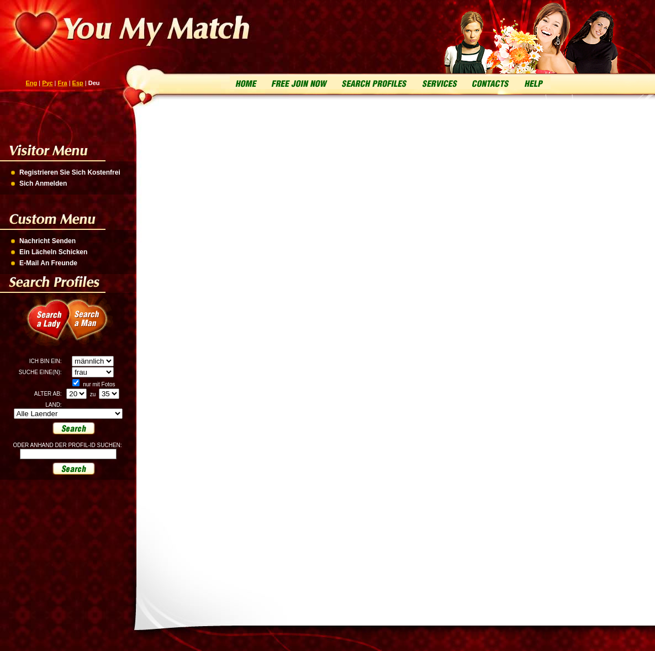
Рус (47, 83)
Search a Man (94, 326)
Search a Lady (44, 326)
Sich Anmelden (43, 183)
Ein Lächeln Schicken (53, 252)
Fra (62, 83)
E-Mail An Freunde (48, 263)
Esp (77, 83)
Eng (31, 83)
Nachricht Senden (47, 241)
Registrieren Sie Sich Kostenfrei (69, 172)
